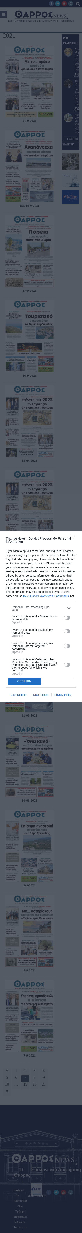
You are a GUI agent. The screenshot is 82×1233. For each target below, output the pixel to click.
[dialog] (41, 616)
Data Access (40, 694)
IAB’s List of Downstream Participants (46, 596)
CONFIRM (24, 681)
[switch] (67, 618)
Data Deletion (19, 694)
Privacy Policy (62, 694)
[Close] (74, 538)
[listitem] (41, 608)
